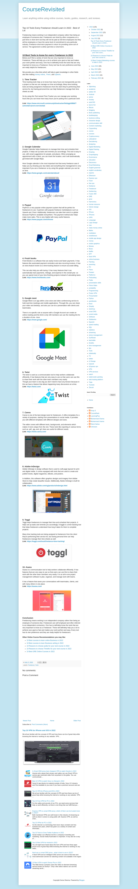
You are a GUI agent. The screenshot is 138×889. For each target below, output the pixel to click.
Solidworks (92, 319)
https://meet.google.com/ (37, 320)
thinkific (91, 343)
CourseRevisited (43, 9)
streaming (92, 332)
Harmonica (92, 202)
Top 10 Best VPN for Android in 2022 (44, 842)
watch (91, 374)
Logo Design (93, 222)
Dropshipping (93, 154)
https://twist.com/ (34, 387)
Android (91, 94)
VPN (90, 369)
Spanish (91, 322)
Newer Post (27, 720)
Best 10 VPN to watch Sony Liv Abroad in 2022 (48, 781)
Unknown (94, 427)
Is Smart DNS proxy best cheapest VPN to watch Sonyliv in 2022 (54, 771)
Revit (90, 304)
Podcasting (92, 277)
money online (40, 74)
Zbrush (91, 387)
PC (90, 267)
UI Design (92, 361)
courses (91, 134)
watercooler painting (96, 377)
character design (94, 120)
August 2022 (95, 35)
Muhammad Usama (97, 421)
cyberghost (92, 139)
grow (90, 199)
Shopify (91, 306)
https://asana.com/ (34, 586)
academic (92, 89)
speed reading (94, 324)
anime (91, 97)
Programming (93, 290)
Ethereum (92, 175)
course (91, 131)
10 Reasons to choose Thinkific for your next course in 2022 (49, 649)
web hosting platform (96, 379)
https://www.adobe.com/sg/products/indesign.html (47, 486)
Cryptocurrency (94, 136)
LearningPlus (95, 416)
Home (52, 720)
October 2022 (96, 29)
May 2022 (94, 69)
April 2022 (95, 72)
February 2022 (96, 78)
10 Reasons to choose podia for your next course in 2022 (48, 646)
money (91, 241)
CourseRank (95, 413)
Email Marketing (94, 165)
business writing (94, 118)
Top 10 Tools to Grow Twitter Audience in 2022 (48, 832)
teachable (92, 340)
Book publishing (94, 113)
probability (92, 288)
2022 (91, 27)
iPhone (91, 212)
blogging (92, 110)
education (92, 160)
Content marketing (95, 126)
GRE (90, 196)
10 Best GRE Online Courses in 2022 (41, 651)
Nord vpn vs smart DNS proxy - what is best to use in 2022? (52, 852)
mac (90, 225)
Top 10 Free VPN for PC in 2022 (43, 801)
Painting (91, 262)
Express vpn (93, 178)
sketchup (92, 309)
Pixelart (91, 272)
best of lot (92, 105)
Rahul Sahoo (95, 424)
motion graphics (94, 243)
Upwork (57, 74)
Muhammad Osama (97, 419)
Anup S (93, 410)
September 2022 (97, 32)
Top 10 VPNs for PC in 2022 (41, 822)
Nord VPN (92, 256)
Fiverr (48, 74)
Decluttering (93, 141)
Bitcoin (91, 107)
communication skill (95, 123)
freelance (92, 186)
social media (93, 314)
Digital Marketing (94, 147)
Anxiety (91, 99)
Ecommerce (93, 157)
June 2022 (95, 66)
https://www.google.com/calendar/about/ (43, 173)
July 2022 (94, 38)
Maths (91, 230)
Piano (91, 269)
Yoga (90, 382)
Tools (37, 665)
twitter (91, 358)
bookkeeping (93, 115)
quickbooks (93, 301)
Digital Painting (94, 149)
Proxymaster (93, 296)
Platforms (92, 275)
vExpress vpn (93, 366)
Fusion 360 (92, 194)
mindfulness (93, 236)
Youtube (91, 385)
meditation (92, 233)
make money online (95, 228)
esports (91, 173)
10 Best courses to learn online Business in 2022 (45, 640)
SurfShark (92, 338)
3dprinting (92, 86)
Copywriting (93, 128)
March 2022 (95, 75)
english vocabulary (95, 170)
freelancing (92, 191)
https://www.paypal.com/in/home (40, 219)
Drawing (91, 152)
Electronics (92, 162)
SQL (90, 327)
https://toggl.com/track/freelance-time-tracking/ (46, 541)
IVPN (90, 217)
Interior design (94, 207)
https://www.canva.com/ (36, 432)
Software (92, 317)
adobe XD (92, 92)
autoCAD (92, 102)
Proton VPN (93, 293)
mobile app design (95, 238)
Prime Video (93, 285)
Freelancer (31, 665)
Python (91, 298)
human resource (94, 204)
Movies (91, 246)
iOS (90, 209)
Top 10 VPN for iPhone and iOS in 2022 (38, 730)
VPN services (93, 372)
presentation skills (95, 283)
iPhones (91, 215)
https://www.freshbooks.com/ (38, 277)
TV (90, 356)
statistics (92, 330)
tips (90, 348)
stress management (95, 335)
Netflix (91, 251)
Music (91, 249)
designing (92, 144)
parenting (92, 264)
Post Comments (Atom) (40, 724)
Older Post (77, 720)
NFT (90, 254)
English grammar (94, 167)
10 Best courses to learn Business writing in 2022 (45, 643)
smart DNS (92, 311)
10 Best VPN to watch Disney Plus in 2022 (46, 862)
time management (95, 345)
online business (94, 259)
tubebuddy (92, 353)
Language (92, 220)
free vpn (91, 183)
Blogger (81, 880)
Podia (91, 280)
